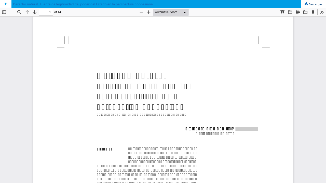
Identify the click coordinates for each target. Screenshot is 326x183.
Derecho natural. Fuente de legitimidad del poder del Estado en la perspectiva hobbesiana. (83, 4)
